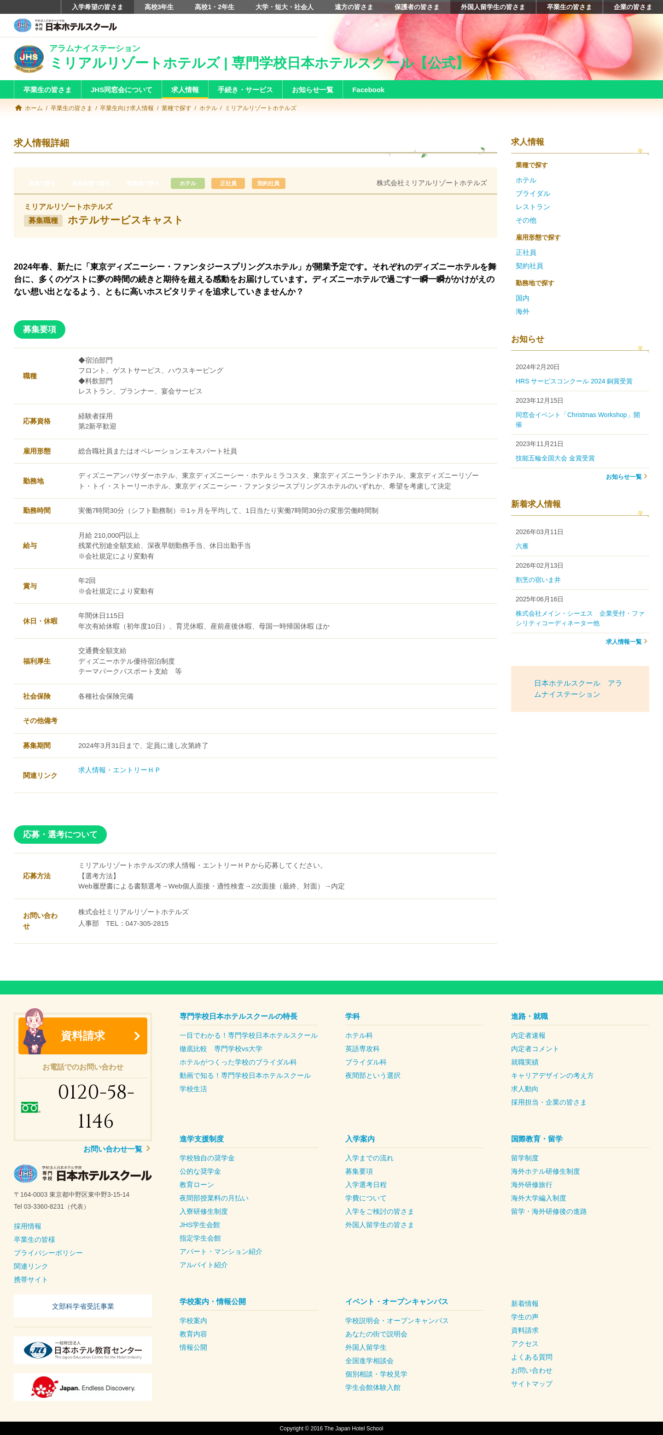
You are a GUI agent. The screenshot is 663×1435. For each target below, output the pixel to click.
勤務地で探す (150, 182)
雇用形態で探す (95, 182)
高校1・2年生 (214, 7)
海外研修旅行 (531, 1184)
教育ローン (197, 1184)
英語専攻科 (362, 1048)
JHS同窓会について (121, 90)
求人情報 (185, 90)
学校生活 (193, 1088)
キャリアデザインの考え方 (552, 1075)
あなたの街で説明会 (376, 1333)
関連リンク (31, 1266)
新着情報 (525, 1303)
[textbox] (83, 1200)
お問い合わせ (531, 1370)
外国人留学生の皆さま (493, 7)
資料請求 (83, 1035)
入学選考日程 (366, 1184)
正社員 (241, 182)
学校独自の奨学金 (207, 1157)
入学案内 (360, 1138)
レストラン (533, 206)
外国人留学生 (366, 1347)
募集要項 (359, 1171)
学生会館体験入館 (373, 1387)
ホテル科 (359, 1035)
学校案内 (193, 1320)
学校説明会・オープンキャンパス (397, 1320)
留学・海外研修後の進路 (549, 1211)
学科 (352, 1016)
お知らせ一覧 (312, 90)
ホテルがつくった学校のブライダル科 (238, 1061)
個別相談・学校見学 (376, 1373)
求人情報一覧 (624, 641)
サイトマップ (531, 1383)
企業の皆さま (633, 7)
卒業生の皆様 (34, 1239)
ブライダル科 (366, 1061)
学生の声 (525, 1316)
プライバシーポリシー (48, 1252)
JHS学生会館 (200, 1224)
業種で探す (177, 108)
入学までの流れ (369, 1157)
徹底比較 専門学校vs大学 (221, 1048)
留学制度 (525, 1157)
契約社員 (285, 182)
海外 (522, 311)
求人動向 (525, 1088)
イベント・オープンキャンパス (396, 1301)
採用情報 (27, 1225)
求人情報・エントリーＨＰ (119, 769)
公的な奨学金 (200, 1171)
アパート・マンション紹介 (221, 1251)
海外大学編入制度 (538, 1197)
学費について (366, 1197)
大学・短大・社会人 (285, 7)
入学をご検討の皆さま (379, 1211)
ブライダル (533, 193)
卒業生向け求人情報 (127, 108)
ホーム (34, 108)
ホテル (208, 108)
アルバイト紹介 (204, 1264)
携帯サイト (31, 1279)
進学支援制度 (202, 1138)
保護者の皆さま (417, 7)
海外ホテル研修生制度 (545, 1171)
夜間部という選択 (373, 1075)
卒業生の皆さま (569, 7)
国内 (522, 297)
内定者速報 (528, 1035)
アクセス (525, 1343)
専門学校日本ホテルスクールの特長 (238, 1016)
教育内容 (193, 1333)
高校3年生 (159, 7)
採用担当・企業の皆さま (549, 1102)
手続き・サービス (245, 90)
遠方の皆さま (354, 7)
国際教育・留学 (537, 1138)
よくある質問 (531, 1356)
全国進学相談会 (369, 1360)
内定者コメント (535, 1048)
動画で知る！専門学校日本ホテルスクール (245, 1075)
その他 (526, 219)
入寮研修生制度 (204, 1211)
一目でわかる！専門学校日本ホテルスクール (249, 1035)
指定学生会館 (200, 1237)
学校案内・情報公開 (213, 1301)
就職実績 (525, 1061)
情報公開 (193, 1347)
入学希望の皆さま (97, 7)
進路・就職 (529, 1016)
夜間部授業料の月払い (214, 1197)
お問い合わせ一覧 (113, 1149)
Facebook (368, 90)
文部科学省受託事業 (83, 1305)
